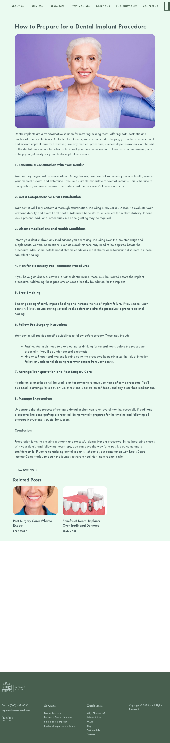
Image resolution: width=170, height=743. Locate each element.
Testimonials (81, 6)
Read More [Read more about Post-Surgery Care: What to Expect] (20, 531)
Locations (103, 6)
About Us (18, 6)
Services (38, 6)
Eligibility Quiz (126, 6)
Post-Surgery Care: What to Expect (32, 523)
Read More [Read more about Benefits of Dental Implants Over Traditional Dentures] (69, 531)
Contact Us (150, 6)
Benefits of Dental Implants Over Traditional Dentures (81, 523)
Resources (58, 6)
